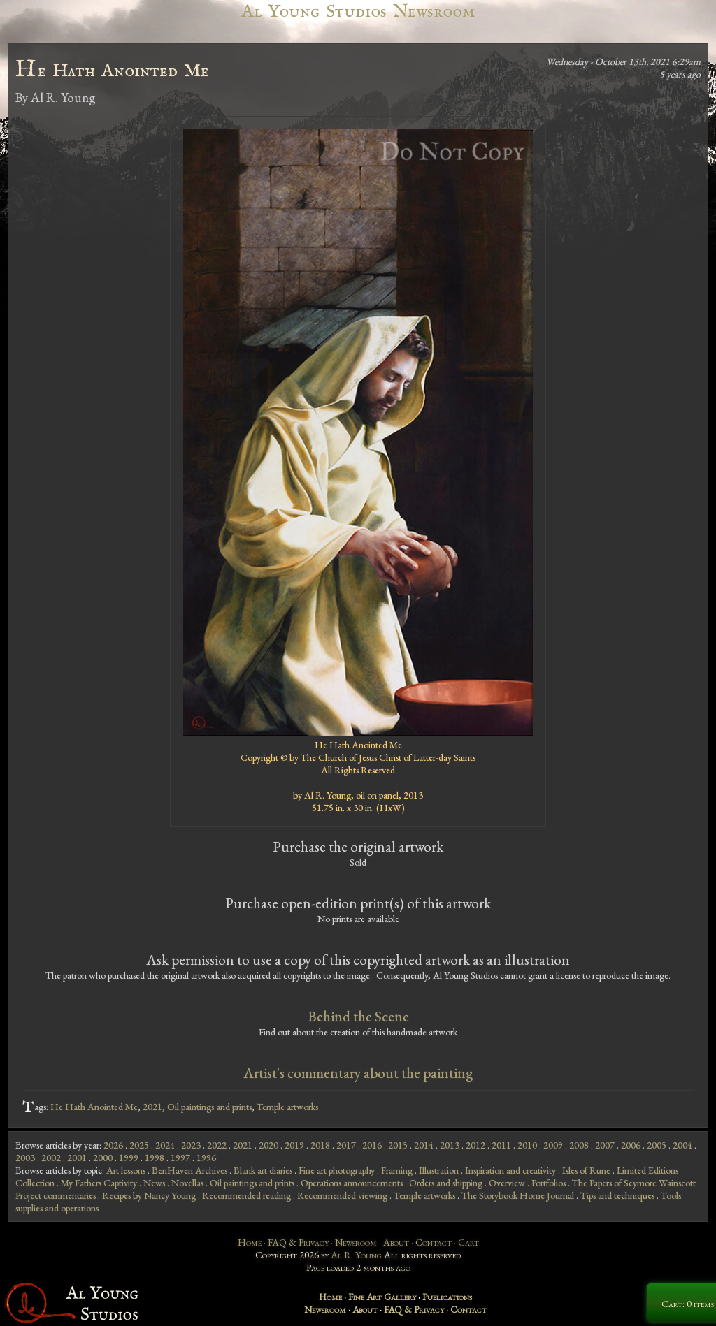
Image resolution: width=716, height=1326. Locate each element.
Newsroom (356, 1242)
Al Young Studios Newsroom (358, 11)
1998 (154, 1157)
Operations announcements (352, 1182)
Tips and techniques (617, 1195)
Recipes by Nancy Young (149, 1195)
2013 (449, 1145)
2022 (217, 1145)
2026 (113, 1145)
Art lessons (125, 1170)
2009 (553, 1145)
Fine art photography (337, 1170)
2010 (527, 1145)
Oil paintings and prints (209, 1106)
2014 (424, 1145)
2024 (165, 1145)
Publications (447, 1296)
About (396, 1242)
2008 (579, 1145)
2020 (268, 1145)
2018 (320, 1145)
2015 (398, 1145)
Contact (433, 1242)
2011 (501, 1145)
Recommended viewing (342, 1195)
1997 (180, 1157)
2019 (294, 1145)
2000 (103, 1157)
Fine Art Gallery (382, 1296)
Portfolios (548, 1182)
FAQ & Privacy (298, 1242)
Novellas (187, 1182)
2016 (372, 1145)
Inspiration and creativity (510, 1170)
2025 (139, 1145)
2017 (346, 1145)
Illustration (439, 1170)
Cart (468, 1242)
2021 (152, 1106)
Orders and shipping (445, 1182)
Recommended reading (246, 1195)
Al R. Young (356, 1254)
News (154, 1182)
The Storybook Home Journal (517, 1195)
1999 (128, 1157)
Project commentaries (55, 1195)
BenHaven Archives (189, 1170)
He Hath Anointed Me (94, 1106)
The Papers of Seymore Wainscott (634, 1182)
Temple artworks (287, 1106)
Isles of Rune (586, 1170)
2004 (682, 1145)
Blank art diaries (263, 1170)
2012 (475, 1145)
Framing (397, 1170)
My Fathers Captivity (99, 1182)
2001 (77, 1157)
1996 (206, 1157)
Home (250, 1242)
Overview (507, 1182)
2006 (630, 1145)
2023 (191, 1145)
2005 (656, 1145)
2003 (25, 1157)
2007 (605, 1145)
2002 (51, 1157)
